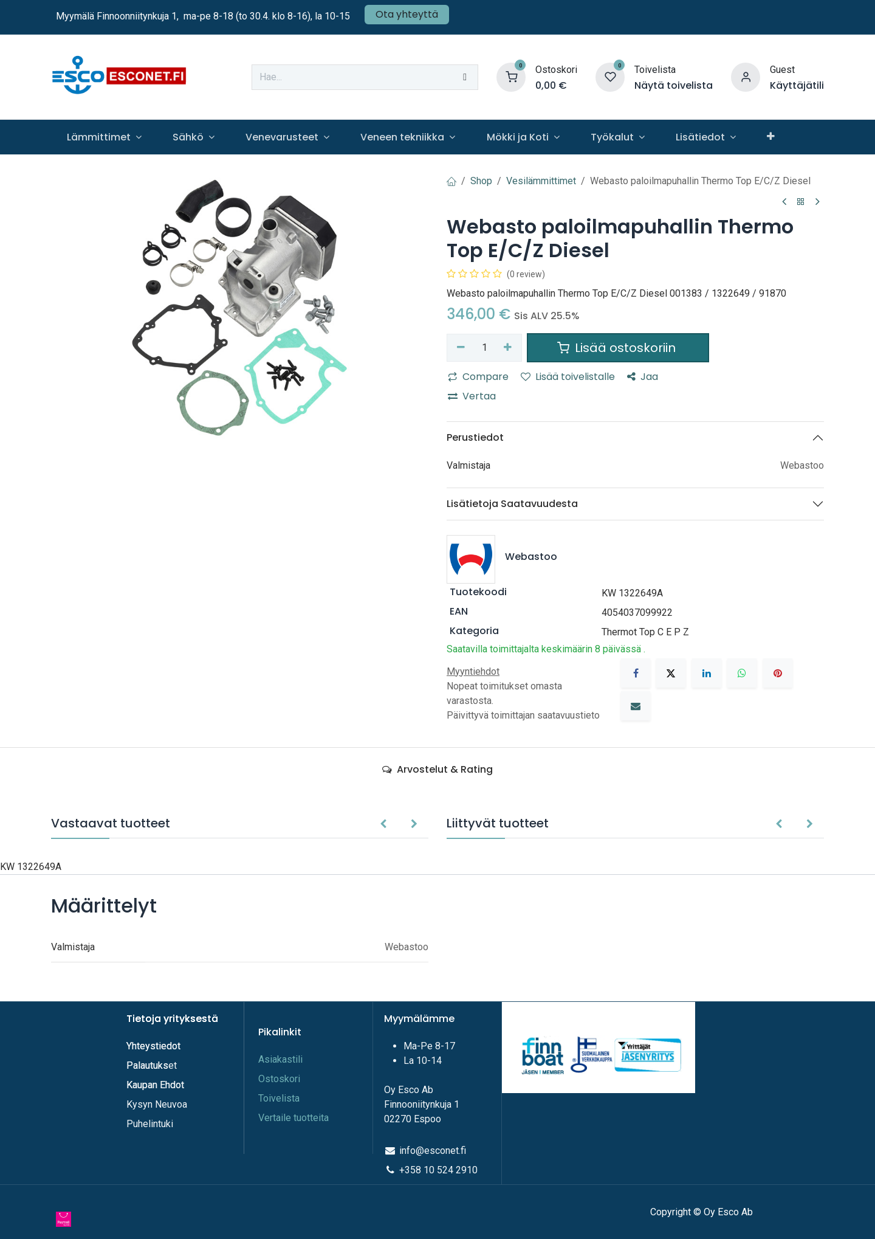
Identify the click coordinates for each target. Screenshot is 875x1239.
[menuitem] (104, 137)
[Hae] (465, 77)
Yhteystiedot (154, 1046)
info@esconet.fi (432, 1150)
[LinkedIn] (706, 673)
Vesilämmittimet (541, 181)
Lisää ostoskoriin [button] (618, 347)
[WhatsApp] (742, 673)
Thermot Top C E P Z (645, 632)
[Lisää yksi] (508, 347)
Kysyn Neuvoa (156, 1104)
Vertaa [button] (472, 396)
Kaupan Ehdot (155, 1085)
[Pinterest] (777, 673)
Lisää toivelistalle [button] (568, 377)
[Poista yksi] (461, 347)
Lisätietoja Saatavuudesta (512, 504)
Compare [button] (478, 377)
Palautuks (147, 1065)
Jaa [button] (642, 377)
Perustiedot (475, 437)
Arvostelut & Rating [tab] (437, 769)
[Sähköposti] (635, 705)
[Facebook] (635, 673)
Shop (481, 181)
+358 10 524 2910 (438, 1170)
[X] (670, 673)
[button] (383, 824)
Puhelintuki (149, 1124)
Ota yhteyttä (407, 14)
